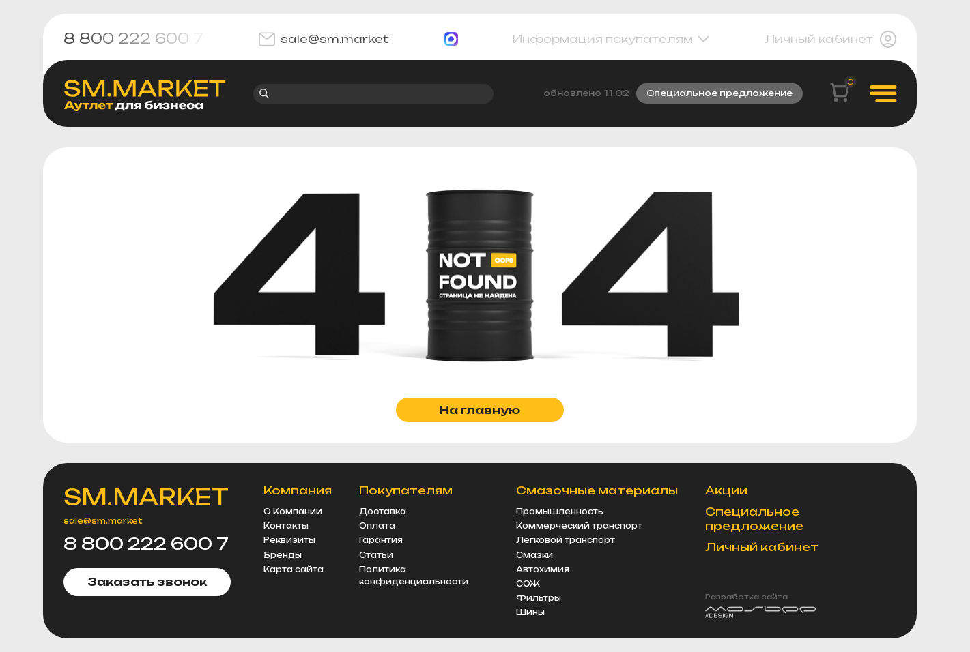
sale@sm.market (324, 39)
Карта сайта (293, 569)
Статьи (376, 555)
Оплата (377, 526)
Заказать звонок (147, 582)
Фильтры (538, 598)
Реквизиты (289, 540)
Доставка (382, 511)
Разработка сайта (746, 597)
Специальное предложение (719, 93)
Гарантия (381, 540)
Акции (726, 490)
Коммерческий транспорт (579, 526)
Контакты (286, 526)
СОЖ (528, 584)
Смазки (534, 555)
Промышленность (559, 511)
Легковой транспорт (565, 540)
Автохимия (542, 569)
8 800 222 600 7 (133, 39)
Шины (530, 612)
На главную (480, 410)
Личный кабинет (830, 39)
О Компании (292, 511)
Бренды (282, 555)
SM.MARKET (146, 497)
